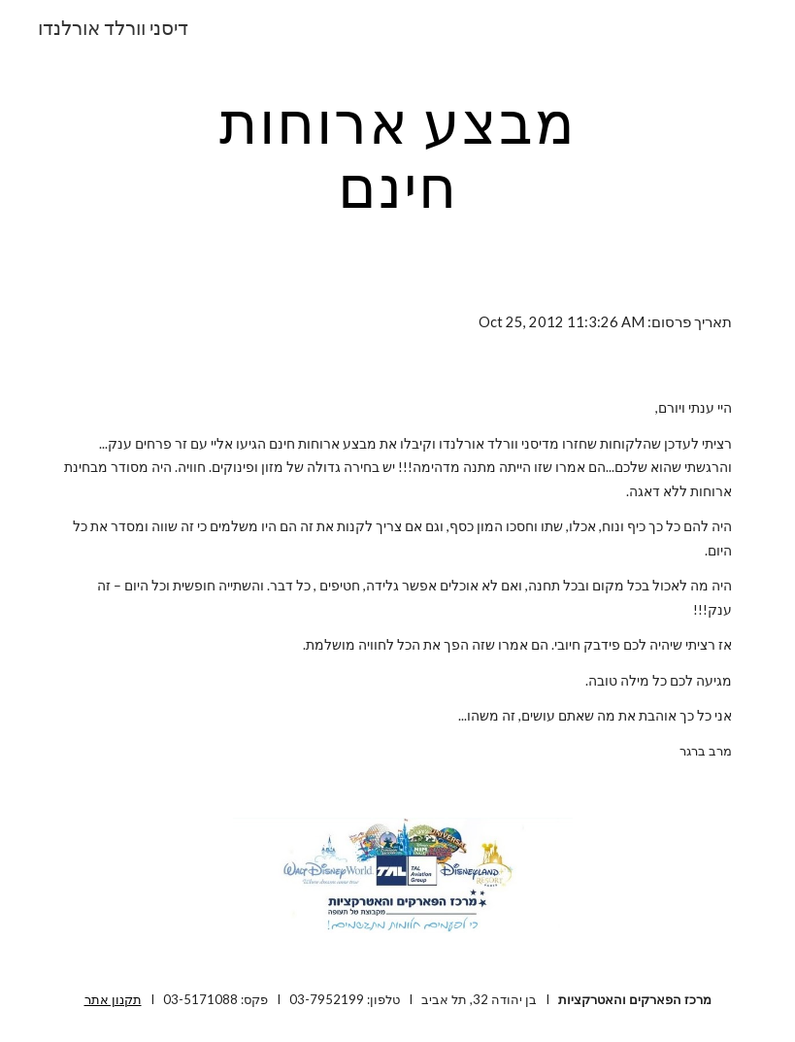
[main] (398, 153)
